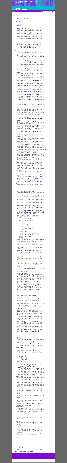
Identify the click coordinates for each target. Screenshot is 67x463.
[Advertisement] (33, 456)
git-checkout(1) (31, 125)
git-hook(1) (19, 438)
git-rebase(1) (28, 121)
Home (13, 11)
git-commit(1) (29, 94)
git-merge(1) (29, 82)
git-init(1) (40, 45)
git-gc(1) (35, 325)
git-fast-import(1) (29, 330)
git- (40, 30)
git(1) (23, 443)
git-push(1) (28, 144)
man (17, 11)
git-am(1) (28, 52)
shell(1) (18, 203)
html (14, 11)
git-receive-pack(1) (30, 161)
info (16, 11)
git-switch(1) (37, 125)
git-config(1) (30, 339)
